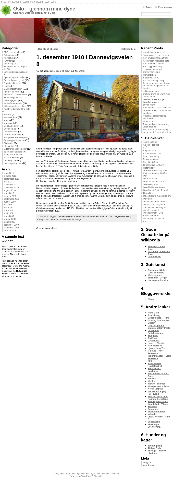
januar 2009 (9, 222)
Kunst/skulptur (10, 117)
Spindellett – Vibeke (158, 404)
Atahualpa (98, 476)
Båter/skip (8, 63)
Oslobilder (148, 193)
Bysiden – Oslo (150, 159)
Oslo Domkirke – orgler (154, 99)
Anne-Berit (153, 312)
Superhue (153, 409)
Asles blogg (154, 315)
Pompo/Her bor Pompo (15, 137)
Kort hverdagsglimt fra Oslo (17, 109)
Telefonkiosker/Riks (13, 151)
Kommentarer (165, 7)
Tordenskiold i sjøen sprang (156, 55)
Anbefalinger (10, 55)
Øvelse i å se (10, 128)
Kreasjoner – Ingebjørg (154, 369)
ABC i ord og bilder (13, 52)
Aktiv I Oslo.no (150, 142)
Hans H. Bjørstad (156, 343)
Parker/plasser (11, 131)
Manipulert (9, 123)
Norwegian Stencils (158, 280)
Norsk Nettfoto (155, 389)
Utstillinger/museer (13, 163)
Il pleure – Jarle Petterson (156, 352)
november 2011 (11, 184)
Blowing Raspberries (158, 320)
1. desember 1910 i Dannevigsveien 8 (152, 70)
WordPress (148, 465)
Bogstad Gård (149, 150)
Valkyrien (152, 414)
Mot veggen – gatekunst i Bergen (157, 276)
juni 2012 (8, 181)
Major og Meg (155, 445)
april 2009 (8, 213)
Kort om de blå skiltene (154, 63)
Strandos (152, 406)
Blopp (151, 299)
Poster (149, 7)
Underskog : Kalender (153, 218)
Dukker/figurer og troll (14, 80)
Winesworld (154, 421)
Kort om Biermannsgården (155, 58)
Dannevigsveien (65, 216)
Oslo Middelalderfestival (154, 187)
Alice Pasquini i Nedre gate (156, 61)
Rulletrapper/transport (14, 140)
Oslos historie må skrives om (157, 196)
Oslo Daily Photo (151, 184)
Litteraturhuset (150, 178)
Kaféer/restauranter (13, 103)
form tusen (153, 330)
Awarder (8, 61)
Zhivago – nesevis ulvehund (157, 451)
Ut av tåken (148, 121)
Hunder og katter (12, 97)
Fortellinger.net (155, 333)
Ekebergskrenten (156, 246)
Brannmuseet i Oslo (152, 153)
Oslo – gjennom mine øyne (44, 9)
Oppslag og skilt (11, 126)
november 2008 (11, 227)
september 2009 (11, 199)
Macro (7, 120)
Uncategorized (11, 160)
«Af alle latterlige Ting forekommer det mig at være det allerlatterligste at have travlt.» (156, 84)
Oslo (111, 216)
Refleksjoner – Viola (158, 401)
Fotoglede (153, 335)
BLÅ (145, 147)
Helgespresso (155, 345)
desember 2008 (11, 225)
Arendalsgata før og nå (154, 52)
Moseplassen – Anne (158, 386)
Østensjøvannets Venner (155, 201)
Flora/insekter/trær (12, 83)
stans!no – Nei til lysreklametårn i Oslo (153, 211)
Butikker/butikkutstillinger (16, 72)
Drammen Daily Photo (159, 328)
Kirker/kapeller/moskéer (15, 106)
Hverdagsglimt (11, 100)
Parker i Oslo (154, 256)
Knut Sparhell (155, 366)
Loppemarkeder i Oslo (153, 181)
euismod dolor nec (19, 251)
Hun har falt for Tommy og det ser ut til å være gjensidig (157, 130)
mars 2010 (9, 193)
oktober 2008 (10, 230)
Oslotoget (147, 198)
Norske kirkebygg (157, 391)
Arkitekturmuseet (151, 91)
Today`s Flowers (11, 157)
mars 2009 (9, 216)
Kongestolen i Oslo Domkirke (157, 107)
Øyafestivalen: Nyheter (154, 204)
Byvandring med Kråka (15, 77)
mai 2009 (8, 210)
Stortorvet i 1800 (151, 77)
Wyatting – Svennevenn (154, 425)
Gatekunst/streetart (13, 89)
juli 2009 (8, 204)
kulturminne (101, 216)
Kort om (7, 114)
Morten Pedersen (156, 383)
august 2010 (10, 190)
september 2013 (11, 179)
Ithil (150, 361)
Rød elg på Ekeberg (48, 49)
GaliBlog (152, 338)
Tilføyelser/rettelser (13, 154)
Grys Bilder (153, 340)
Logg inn (147, 462)
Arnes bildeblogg (151, 145)
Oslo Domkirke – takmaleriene (151, 103)
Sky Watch (9, 146)
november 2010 (11, 187)
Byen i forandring (151, 156)
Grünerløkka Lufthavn (153, 165)
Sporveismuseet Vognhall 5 (156, 207)
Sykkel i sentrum (151, 215)
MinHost (152, 378)
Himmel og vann (11, 91)
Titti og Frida (154, 448)
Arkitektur (8, 58)
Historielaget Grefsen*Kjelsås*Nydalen (155, 169)
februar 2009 (10, 219)
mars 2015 (9, 173)
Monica (151, 381)
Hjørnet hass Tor (156, 348)
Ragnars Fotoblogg (158, 399)
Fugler (7, 86)
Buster (151, 323)
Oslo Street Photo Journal (155, 190)
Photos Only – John (158, 396)
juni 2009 (8, 207)
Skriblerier (9, 143)
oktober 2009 (10, 196)
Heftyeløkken (128, 49)
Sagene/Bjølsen (121, 216)
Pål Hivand (153, 394)
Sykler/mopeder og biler (15, 149)
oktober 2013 (10, 176)
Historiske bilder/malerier (16, 94)
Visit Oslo (147, 221)
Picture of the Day (12, 134)
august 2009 (10, 202)
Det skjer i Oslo (150, 162)
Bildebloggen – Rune (158, 318)
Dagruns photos (156, 325)
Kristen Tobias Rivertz (84, 216)
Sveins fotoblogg (156, 411)
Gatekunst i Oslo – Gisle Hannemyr (157, 271)
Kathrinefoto (154, 363)
